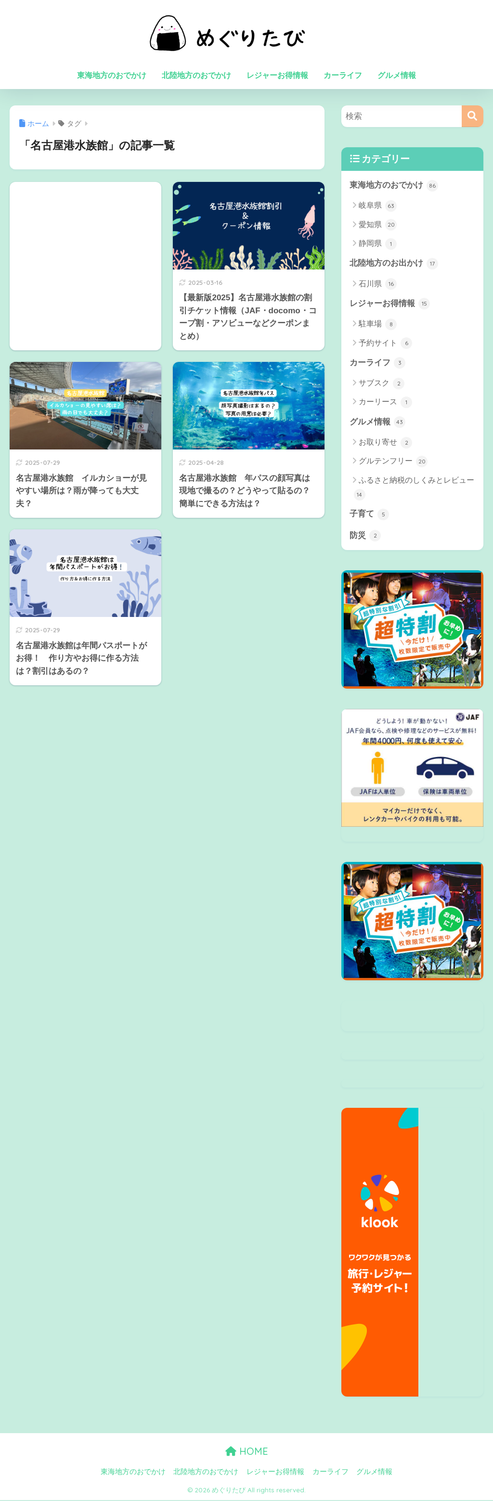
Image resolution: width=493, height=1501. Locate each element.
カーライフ (343, 75)
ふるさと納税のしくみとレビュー (414, 488)
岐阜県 (378, 206)
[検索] (472, 116)
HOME (246, 1453)
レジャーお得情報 (277, 75)
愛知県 (378, 225)
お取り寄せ (385, 443)
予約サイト (385, 343)
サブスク (381, 384)
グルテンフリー (393, 462)
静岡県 (378, 244)
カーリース (385, 403)
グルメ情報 (396, 75)
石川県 (378, 284)
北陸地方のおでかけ (196, 75)
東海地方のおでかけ (111, 75)
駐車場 (378, 325)
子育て (369, 515)
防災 (365, 536)
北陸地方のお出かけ (394, 263)
